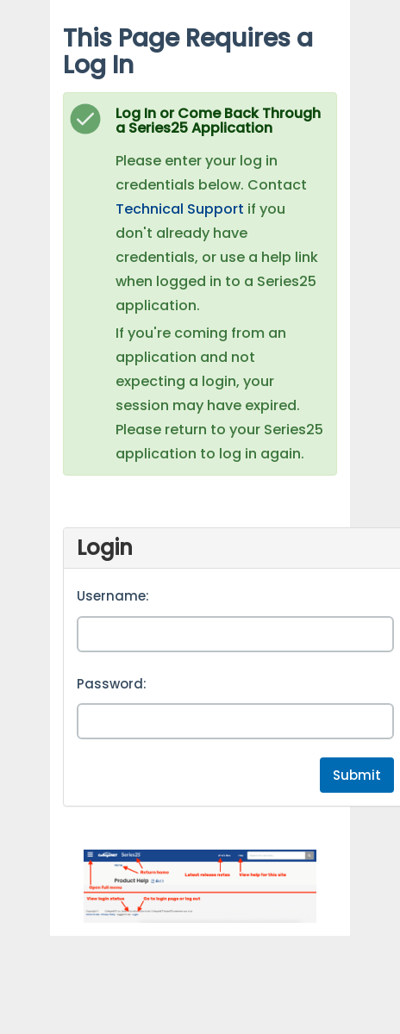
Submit (357, 775)
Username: (113, 596)
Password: (112, 684)
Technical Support (180, 209)
